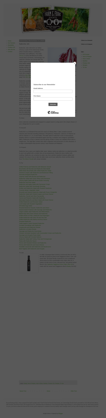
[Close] (74, 63)
